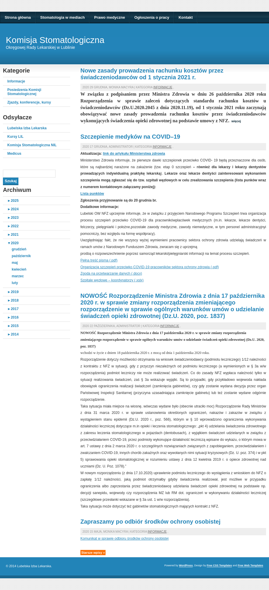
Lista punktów (92, 194)
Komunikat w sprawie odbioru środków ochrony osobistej (124, 538)
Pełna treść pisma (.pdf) (99, 260)
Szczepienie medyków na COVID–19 (130, 136)
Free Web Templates (250, 565)
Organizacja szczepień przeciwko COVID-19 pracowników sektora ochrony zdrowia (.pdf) (149, 267)
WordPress (186, 565)
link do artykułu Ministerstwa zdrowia (134, 154)
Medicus (14, 154)
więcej (236, 121)
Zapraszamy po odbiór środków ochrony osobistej (150, 521)
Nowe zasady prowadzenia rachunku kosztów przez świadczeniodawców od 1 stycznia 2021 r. (151, 73)
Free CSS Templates (219, 565)
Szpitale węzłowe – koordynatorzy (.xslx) (112, 280)
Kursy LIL (15, 137)
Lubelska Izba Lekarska (26, 128)
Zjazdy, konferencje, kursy (29, 102)
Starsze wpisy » (93, 552)
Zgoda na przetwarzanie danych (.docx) (111, 273)
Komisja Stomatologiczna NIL (32, 145)
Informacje (16, 81)
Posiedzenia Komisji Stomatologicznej (24, 92)
